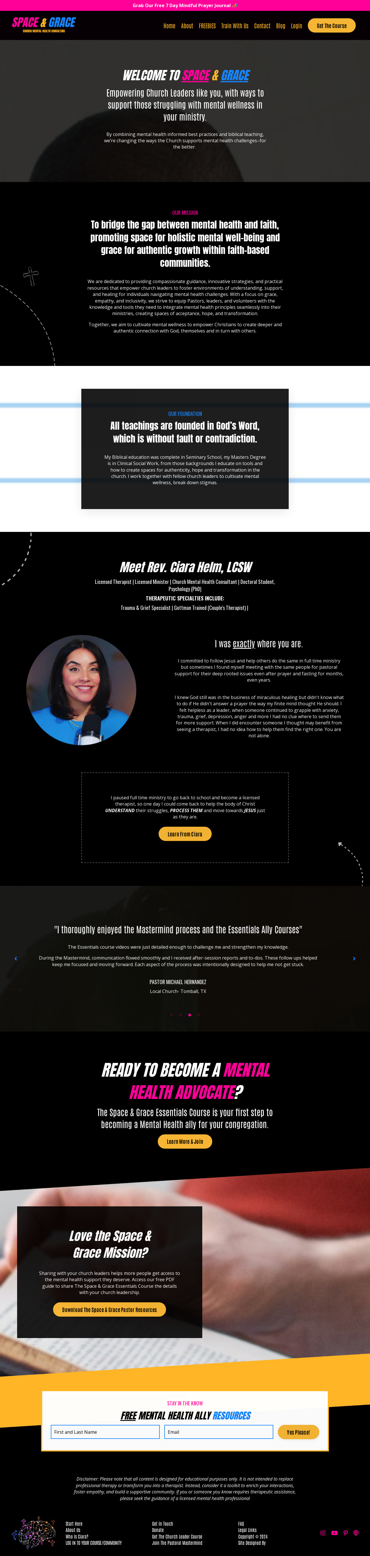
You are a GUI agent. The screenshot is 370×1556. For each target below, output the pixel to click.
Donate (158, 1530)
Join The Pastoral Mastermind (177, 1542)
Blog (280, 25)
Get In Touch (162, 1523)
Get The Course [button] (332, 25)
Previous (16, 959)
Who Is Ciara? (77, 1536)
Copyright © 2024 (253, 1536)
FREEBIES (207, 25)
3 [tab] (190, 1015)
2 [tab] (180, 1015)
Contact (262, 25)
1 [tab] (171, 1015)
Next (354, 959)
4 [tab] (199, 1015)
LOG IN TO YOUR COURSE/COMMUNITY (94, 1542)
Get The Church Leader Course (177, 1536)
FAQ (241, 1523)
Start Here (74, 1523)
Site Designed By (252, 1542)
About (187, 25)
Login (296, 25)
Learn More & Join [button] (185, 1141)
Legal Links (247, 1530)
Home (169, 25)
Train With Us (234, 25)
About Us (73, 1530)
